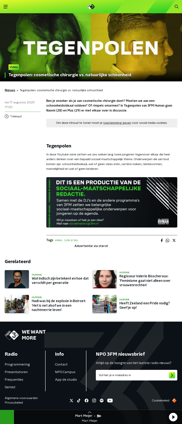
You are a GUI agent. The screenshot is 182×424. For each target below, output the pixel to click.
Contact (61, 364)
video (58, 240)
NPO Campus (65, 372)
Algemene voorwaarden (21, 398)
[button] (173, 417)
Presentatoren (16, 372)
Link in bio (71, 240)
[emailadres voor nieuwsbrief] (136, 375)
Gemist (10, 387)
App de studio (66, 379)
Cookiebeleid (160, 400)
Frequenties (14, 379)
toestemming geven (117, 122)
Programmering (17, 364)
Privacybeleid (14, 402)
